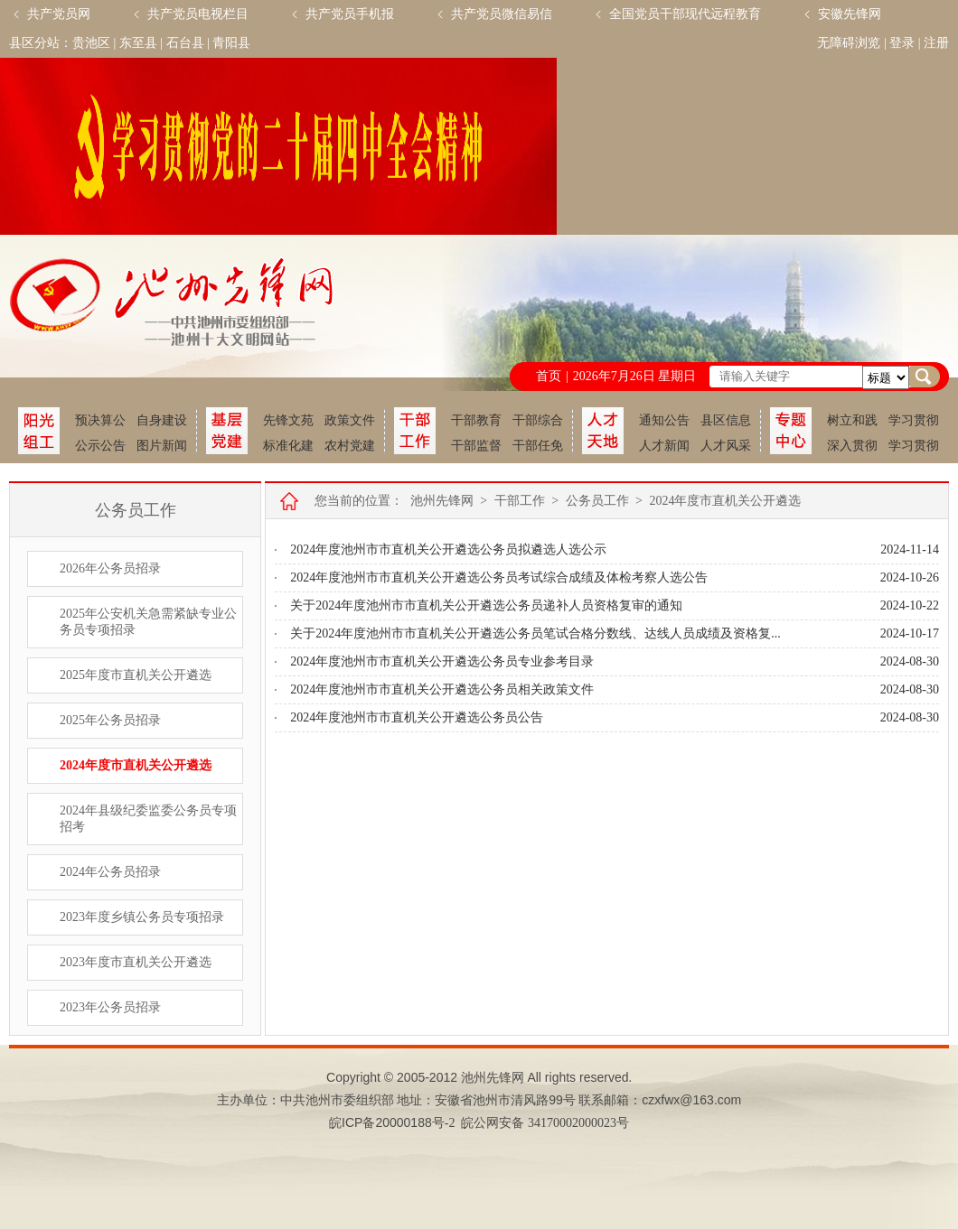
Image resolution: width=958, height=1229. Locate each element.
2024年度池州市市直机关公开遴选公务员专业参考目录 (442, 661)
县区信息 (725, 420)
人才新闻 (664, 445)
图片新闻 (161, 445)
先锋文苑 (288, 420)
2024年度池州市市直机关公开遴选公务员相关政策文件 (442, 689)
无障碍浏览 (848, 43)
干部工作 (519, 500)
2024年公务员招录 (110, 872)
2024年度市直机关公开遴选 (135, 765)
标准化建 (288, 445)
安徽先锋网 (849, 14)
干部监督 (476, 445)
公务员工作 (597, 500)
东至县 (138, 43)
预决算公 (100, 420)
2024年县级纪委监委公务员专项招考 (148, 818)
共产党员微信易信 (501, 14)
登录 (902, 43)
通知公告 (664, 420)
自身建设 (161, 420)
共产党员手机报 (349, 14)
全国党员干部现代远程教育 (685, 14)
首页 (548, 376)
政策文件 (349, 420)
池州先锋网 (442, 500)
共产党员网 (58, 14)
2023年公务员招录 (110, 1007)
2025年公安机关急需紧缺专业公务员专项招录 (148, 622)
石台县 (185, 43)
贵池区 (91, 43)
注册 (936, 43)
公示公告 (100, 445)
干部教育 (476, 420)
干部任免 (537, 445)
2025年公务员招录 (110, 720)
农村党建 (349, 445)
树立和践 (852, 420)
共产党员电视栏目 (198, 14)
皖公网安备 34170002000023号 (545, 1123)
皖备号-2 (392, 1123)
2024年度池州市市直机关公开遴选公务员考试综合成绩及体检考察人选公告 (499, 577)
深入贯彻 (852, 445)
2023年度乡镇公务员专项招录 (142, 917)
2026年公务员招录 (110, 568)
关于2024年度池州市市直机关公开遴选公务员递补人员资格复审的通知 (486, 605)
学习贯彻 (913, 420)
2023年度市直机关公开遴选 (135, 962)
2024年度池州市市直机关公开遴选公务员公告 (416, 717)
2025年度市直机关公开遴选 (135, 675)
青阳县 (231, 43)
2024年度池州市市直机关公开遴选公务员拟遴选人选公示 (448, 549)
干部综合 (537, 420)
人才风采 (725, 445)
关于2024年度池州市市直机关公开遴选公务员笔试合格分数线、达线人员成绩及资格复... (535, 633)
